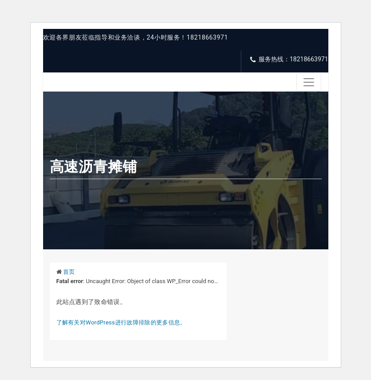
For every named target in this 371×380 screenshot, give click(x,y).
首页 (69, 271)
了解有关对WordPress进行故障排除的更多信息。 (121, 322)
